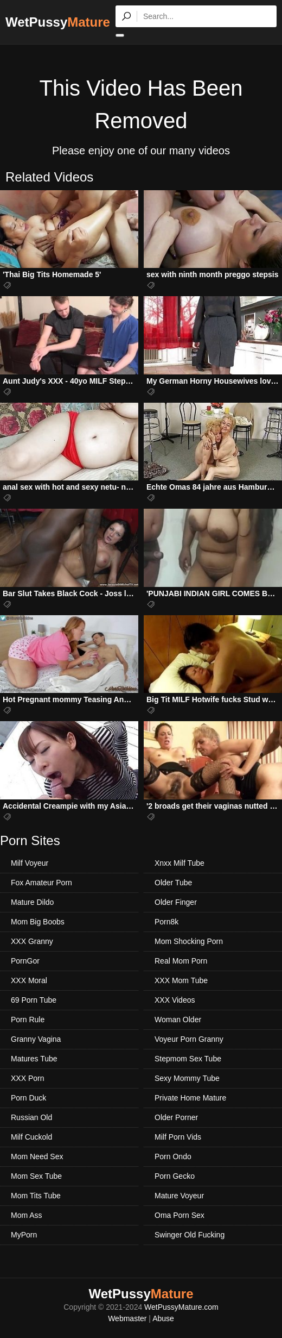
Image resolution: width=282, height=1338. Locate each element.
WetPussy (57, 22)
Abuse (163, 1318)
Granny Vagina (36, 1039)
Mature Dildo (32, 902)
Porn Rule (27, 1019)
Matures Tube (34, 1058)
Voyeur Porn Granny (189, 1039)
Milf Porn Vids (178, 1137)
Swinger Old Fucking (190, 1234)
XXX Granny (32, 941)
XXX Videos (175, 1000)
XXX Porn (27, 1078)
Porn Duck (28, 1097)
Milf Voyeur (29, 863)
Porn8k (166, 921)
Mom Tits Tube (36, 1195)
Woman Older (178, 1019)
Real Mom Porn (181, 960)
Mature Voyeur (179, 1195)
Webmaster (127, 1318)
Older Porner (176, 1117)
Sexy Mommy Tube (187, 1078)
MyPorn (24, 1234)
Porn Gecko (175, 1176)
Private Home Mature (190, 1097)
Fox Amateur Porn (41, 882)
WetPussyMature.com (181, 1307)
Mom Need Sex (37, 1156)
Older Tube (173, 882)
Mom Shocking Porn (189, 941)
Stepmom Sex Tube (188, 1058)
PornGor (25, 960)
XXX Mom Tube (181, 980)
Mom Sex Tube (36, 1176)
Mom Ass (26, 1215)
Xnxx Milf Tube (179, 863)
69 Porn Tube (33, 1000)
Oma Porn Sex (179, 1215)
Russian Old (31, 1117)
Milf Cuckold (31, 1137)
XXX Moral (29, 980)
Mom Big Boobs (38, 921)
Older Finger (176, 902)
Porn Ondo (173, 1156)
